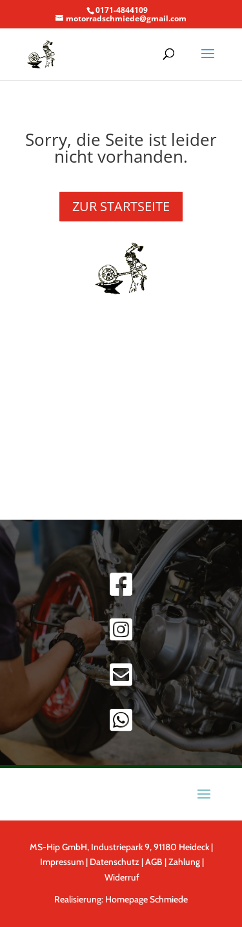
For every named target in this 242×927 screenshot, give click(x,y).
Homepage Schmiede (146, 899)
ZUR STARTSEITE (121, 206)
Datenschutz (114, 862)
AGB (155, 862)
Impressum (62, 862)
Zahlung (184, 862)
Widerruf (122, 877)
